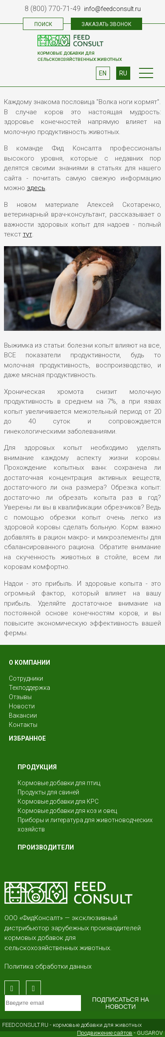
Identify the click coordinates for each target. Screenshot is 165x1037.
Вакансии (23, 715)
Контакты (23, 724)
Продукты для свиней (48, 792)
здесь (36, 188)
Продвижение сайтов (104, 1033)
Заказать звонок (106, 24)
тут (27, 234)
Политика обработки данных (48, 966)
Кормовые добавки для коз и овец (67, 810)
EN (102, 73)
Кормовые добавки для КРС (58, 801)
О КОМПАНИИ (29, 662)
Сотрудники (26, 678)
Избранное (27, 738)
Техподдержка (29, 687)
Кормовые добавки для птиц (59, 782)
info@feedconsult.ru (112, 8)
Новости (22, 706)
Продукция (37, 767)
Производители (46, 847)
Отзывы (20, 696)
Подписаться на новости (120, 1003)
